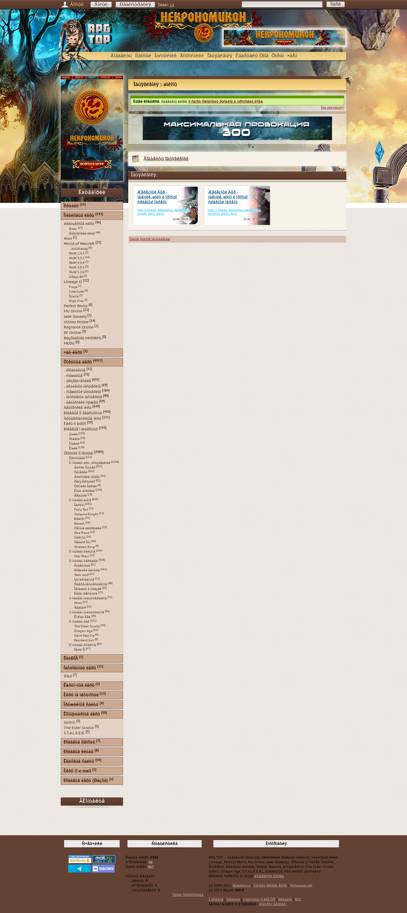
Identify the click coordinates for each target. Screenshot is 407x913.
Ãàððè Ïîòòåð (84, 467)
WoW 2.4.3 (76, 253)
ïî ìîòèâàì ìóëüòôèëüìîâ (86, 612)
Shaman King (84, 547)
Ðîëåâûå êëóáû (78, 752)
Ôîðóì (278, 56)
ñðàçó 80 (76, 277)
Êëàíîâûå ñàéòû (79, 762)
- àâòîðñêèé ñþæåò (81, 402)
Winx (78, 603)
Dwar (73, 229)
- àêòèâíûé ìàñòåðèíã (82, 386)
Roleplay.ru (241, 885)
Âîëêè (73, 434)
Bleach (79, 523)
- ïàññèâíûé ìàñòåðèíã (83, 397)
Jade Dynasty (75, 316)
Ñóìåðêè (80, 472)
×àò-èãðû (73, 353)
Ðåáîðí (79, 519)
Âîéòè (101, 4)
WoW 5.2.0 (76, 272)
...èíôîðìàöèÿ (78, 249)
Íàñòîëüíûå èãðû (80, 668)
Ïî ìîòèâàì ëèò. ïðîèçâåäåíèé (89, 463)
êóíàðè (142, 214)
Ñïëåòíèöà (82, 565)
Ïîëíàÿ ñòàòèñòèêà (188, 895)
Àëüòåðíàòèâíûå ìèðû (82, 418)
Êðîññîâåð (77, 458)
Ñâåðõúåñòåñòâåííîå (90, 584)
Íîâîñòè (143, 56)
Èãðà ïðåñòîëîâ (85, 593)
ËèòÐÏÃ (71, 659)
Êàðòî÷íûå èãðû (79, 686)
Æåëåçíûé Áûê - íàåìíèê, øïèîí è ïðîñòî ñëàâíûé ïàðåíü (157, 197)
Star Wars (81, 556)
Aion (68, 238)
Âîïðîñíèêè (192, 56)
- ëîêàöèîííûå (74, 370)
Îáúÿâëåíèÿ (219, 56)
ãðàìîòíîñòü (165, 210)
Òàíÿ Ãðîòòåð (84, 481)
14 (172, 5)
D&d (68, 676)
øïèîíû (160, 214)
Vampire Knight (86, 514)
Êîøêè (73, 448)
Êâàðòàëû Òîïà (251, 56)
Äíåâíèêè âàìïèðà (87, 570)
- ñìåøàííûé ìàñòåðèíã (82, 391)
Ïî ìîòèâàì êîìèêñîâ (82, 645)
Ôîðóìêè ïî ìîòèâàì (78, 453)
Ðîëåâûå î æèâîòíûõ (81, 429)
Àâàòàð (80, 607)
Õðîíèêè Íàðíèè (85, 486)
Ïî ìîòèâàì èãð (79, 621)
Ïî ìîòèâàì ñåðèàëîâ (83, 561)
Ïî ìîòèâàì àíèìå (80, 500)
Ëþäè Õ (79, 649)
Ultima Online (76, 322)
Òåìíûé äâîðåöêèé (87, 528)
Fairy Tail (81, 509)
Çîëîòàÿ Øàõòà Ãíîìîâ (270, 885)
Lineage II (73, 282)
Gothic (69, 722)
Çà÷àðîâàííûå (84, 579)
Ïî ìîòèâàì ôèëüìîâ (82, 551)
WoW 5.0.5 (76, 267)
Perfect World (75, 306)
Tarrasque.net (301, 885)
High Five (76, 301)
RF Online (72, 333)
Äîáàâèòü (121, 56)
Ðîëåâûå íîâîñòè (79, 742)
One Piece (81, 533)
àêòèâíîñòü (182, 210)
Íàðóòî (79, 505)
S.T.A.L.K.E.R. (74, 733)
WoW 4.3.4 (76, 263)
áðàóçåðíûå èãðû (79, 224)
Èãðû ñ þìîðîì (75, 424)
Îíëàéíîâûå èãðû (79, 216)
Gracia (74, 296)
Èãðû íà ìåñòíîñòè (81, 695)
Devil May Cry (84, 635)
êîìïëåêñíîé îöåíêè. (269, 876)
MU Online (73, 311)
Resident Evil (84, 640)
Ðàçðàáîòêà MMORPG (82, 338)
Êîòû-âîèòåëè (84, 491)
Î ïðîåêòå (216, 899)
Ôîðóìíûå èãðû (78, 362)
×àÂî (292, 56)
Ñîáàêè (74, 439)
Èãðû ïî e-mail (77, 771)
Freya (73, 287)
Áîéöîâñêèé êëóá (82, 233)
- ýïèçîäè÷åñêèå (77, 381)
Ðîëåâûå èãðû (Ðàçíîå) (86, 781)
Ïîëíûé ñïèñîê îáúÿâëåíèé (150, 239)
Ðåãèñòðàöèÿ (135, 4)
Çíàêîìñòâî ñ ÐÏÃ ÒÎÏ (259, 899)
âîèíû (151, 214)
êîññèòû (214, 214)
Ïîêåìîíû (79, 537)
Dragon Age (83, 631)
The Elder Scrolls (87, 626)
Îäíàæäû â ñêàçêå (87, 589)
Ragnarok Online (78, 327)
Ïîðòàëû (71, 206)
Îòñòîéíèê (165, 56)
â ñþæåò (150, 210)
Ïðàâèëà (233, 899)
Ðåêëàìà (285, 899)
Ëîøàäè (74, 443)
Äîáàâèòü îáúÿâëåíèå (166, 159)
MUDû (69, 343)
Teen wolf (81, 575)
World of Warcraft (79, 244)
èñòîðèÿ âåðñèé (272, 904)
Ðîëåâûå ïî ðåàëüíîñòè (83, 413)
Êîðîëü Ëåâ (82, 617)
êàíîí (140, 210)
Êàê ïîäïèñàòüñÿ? (332, 107)
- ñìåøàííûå (73, 375)
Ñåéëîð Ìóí (82, 542)
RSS (298, 899)
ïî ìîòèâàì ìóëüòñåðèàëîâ (88, 598)
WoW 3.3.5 (76, 258)
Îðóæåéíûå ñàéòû (81, 705)
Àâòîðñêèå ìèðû (77, 408)
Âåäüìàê (80, 495)
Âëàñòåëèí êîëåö (87, 477)
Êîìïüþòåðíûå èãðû (82, 714)
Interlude (76, 291)
